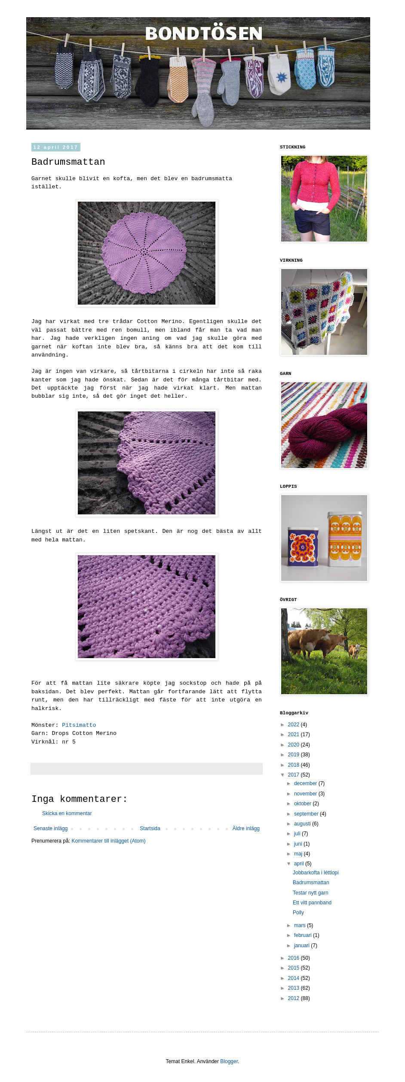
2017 (294, 775)
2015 (294, 968)
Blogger (229, 1061)
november (306, 794)
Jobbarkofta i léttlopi (316, 873)
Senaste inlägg (51, 828)
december (306, 783)
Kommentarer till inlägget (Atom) (108, 841)
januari (302, 946)
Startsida (150, 828)
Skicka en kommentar (67, 813)
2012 (294, 998)
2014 (294, 978)
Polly (298, 913)
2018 (294, 765)
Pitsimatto (79, 725)
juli (298, 834)
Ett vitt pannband (312, 903)
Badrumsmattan (311, 883)
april (299, 864)
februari (303, 935)
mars (300, 925)
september (307, 814)
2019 (294, 755)
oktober (303, 804)
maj (299, 854)
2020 (294, 745)
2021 (294, 734)
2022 (294, 725)
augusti (303, 824)
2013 (294, 988)
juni (299, 844)
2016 (294, 958)
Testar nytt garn (310, 893)
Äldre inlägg (246, 828)
